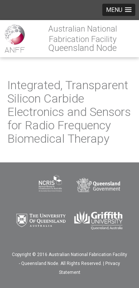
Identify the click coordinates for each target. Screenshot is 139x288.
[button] (118, 10)
